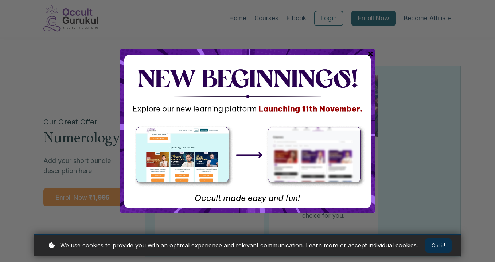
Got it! (438, 245)
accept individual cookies (382, 245)
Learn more (322, 245)
